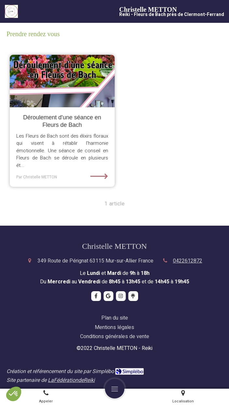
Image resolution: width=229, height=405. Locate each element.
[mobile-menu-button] (114, 388)
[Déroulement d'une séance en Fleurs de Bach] (62, 81)
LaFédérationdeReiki (71, 380)
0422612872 (187, 261)
